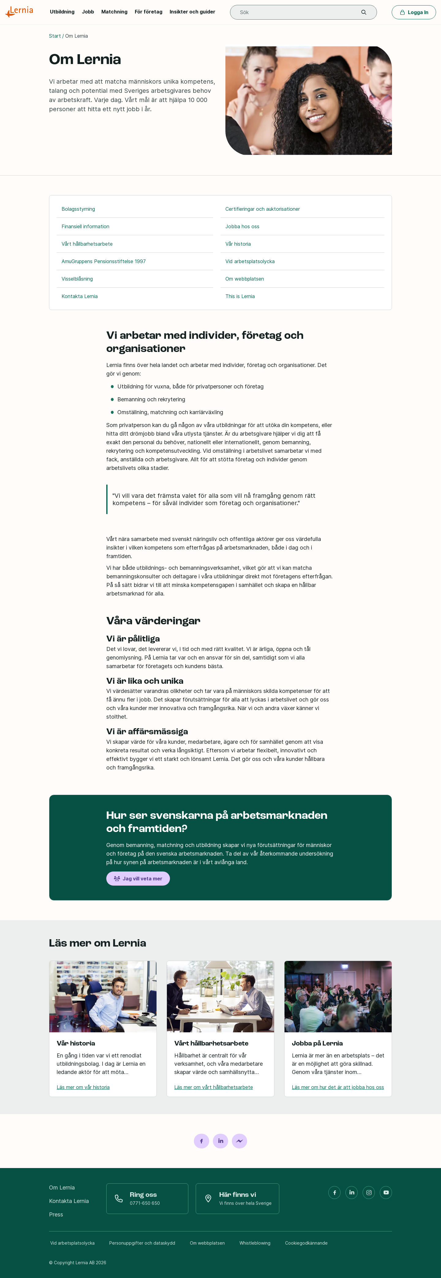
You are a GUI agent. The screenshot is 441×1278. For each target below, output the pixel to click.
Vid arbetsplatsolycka (250, 261)
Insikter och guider (192, 12)
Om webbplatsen (244, 279)
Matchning (114, 12)
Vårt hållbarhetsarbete (87, 244)
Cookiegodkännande (306, 1243)
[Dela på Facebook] (201, 1141)
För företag (148, 12)
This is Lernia (240, 296)
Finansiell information (85, 226)
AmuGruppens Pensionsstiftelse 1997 (104, 261)
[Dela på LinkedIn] (220, 1141)
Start (55, 36)
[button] (364, 12)
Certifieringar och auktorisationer (262, 209)
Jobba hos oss (242, 226)
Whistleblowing (254, 1243)
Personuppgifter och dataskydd (142, 1243)
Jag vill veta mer (138, 878)
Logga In (413, 12)
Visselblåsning (77, 279)
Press (56, 1214)
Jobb (88, 12)
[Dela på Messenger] (239, 1141)
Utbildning (62, 12)
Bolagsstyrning (78, 209)
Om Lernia (62, 1187)
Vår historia (238, 244)
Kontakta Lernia (80, 296)
